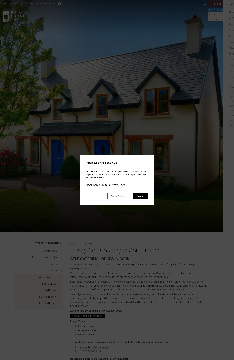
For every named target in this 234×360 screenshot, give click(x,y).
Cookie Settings (114, 196)
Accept (139, 196)
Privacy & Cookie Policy (102, 184)
